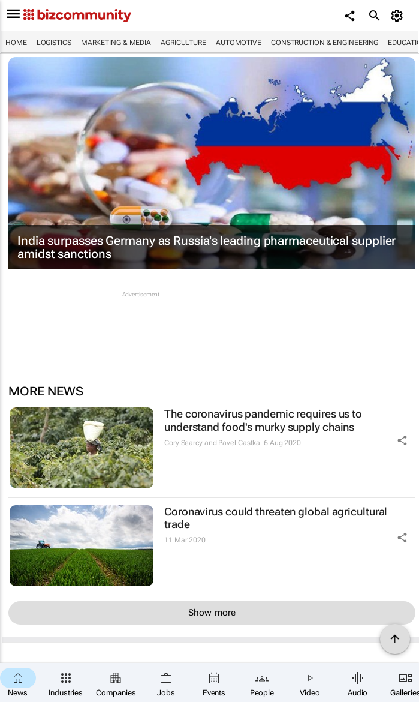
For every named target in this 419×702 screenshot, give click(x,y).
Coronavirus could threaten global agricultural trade (275, 518)
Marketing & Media (116, 42)
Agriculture (183, 42)
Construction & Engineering (324, 42)
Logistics (54, 42)
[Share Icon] (402, 440)
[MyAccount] (398, 16)
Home (16, 42)
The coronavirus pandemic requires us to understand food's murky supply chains (263, 420)
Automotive (238, 42)
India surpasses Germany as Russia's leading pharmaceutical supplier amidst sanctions (206, 247)
